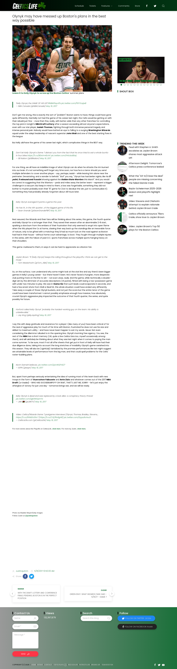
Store (137, 6)
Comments (123, 6)
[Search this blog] (96, 618)
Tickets (92, 6)
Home (33, 665)
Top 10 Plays (59, 665)
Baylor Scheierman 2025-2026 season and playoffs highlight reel (145, 192)
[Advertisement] (62, 546)
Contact (48, 665)
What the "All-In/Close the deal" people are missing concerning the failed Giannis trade (146, 179)
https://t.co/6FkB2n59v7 (27, 417)
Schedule (79, 6)
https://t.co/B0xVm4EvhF (38, 155)
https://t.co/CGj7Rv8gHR (51, 417)
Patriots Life (84, 665)
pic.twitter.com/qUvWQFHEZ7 (51, 364)
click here (56, 429)
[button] (25, 576)
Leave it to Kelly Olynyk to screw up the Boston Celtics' (40, 93)
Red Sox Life (73, 665)
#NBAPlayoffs (54, 103)
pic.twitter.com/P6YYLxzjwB (73, 103)
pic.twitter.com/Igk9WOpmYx (29, 398)
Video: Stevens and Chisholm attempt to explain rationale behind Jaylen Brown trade (144, 205)
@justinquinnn (31, 516)
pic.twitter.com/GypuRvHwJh (77, 417)
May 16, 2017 (51, 106)
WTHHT (40, 665)
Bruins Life (95, 665)
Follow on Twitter (138, 618)
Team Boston (107, 665)
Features (107, 6)
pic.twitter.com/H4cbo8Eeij (63, 155)
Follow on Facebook (139, 626)
